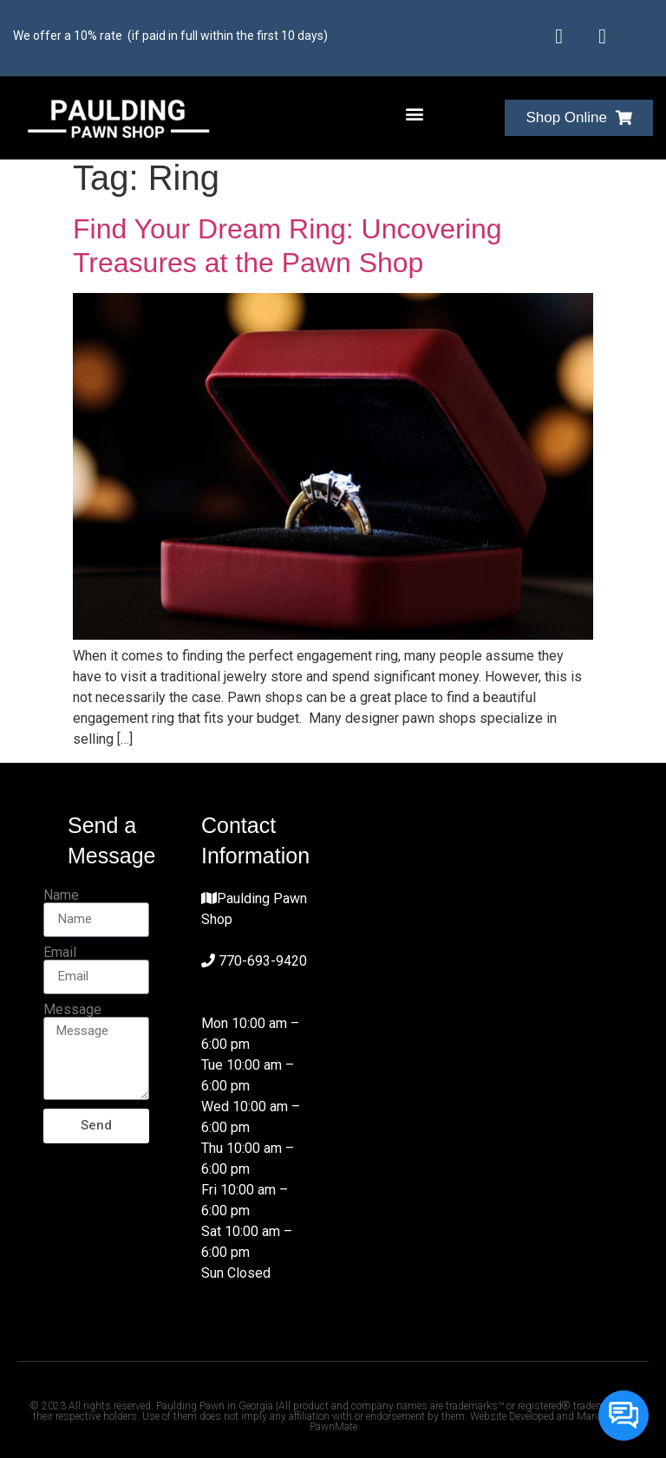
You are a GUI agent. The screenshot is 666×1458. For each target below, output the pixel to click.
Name (61, 895)
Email (59, 953)
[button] (415, 114)
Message (72, 1010)
